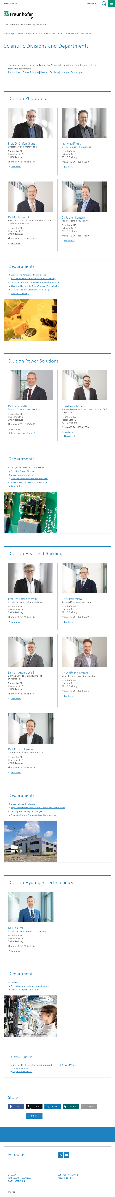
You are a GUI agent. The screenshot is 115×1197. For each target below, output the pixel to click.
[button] (16, 1106)
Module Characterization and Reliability (29, 478)
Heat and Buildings (49, 72)
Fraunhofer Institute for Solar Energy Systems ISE (25, 24)
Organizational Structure (30, 33)
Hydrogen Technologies (72, 72)
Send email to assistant (22, 433)
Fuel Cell (15, 982)
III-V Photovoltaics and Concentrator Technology (33, 278)
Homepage (9, 33)
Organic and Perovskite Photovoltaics (28, 275)
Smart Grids (16, 486)
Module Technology (20, 293)
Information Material (19, 1178)
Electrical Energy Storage (23, 471)
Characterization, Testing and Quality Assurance (33, 815)
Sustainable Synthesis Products (25, 990)
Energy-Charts (12, 3)
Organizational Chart (22, 1071)
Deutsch (91, 3)
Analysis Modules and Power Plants (27, 467)
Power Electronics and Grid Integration (29, 482)
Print (34, 1116)
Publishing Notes (66, 1178)
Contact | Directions (68, 1175)
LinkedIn (68, 436)
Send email (16, 167)
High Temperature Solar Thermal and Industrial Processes (38, 808)
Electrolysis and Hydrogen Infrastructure (30, 986)
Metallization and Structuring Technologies (31, 290)
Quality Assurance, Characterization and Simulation (35, 282)
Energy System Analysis (22, 475)
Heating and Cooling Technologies (27, 811)
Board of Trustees (70, 1065)
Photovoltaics (14, 72)
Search (104, 3)
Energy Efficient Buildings (23, 804)
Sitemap (12, 1175)
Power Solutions (31, 72)
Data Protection (16, 1181)
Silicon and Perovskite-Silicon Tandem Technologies (35, 286)
